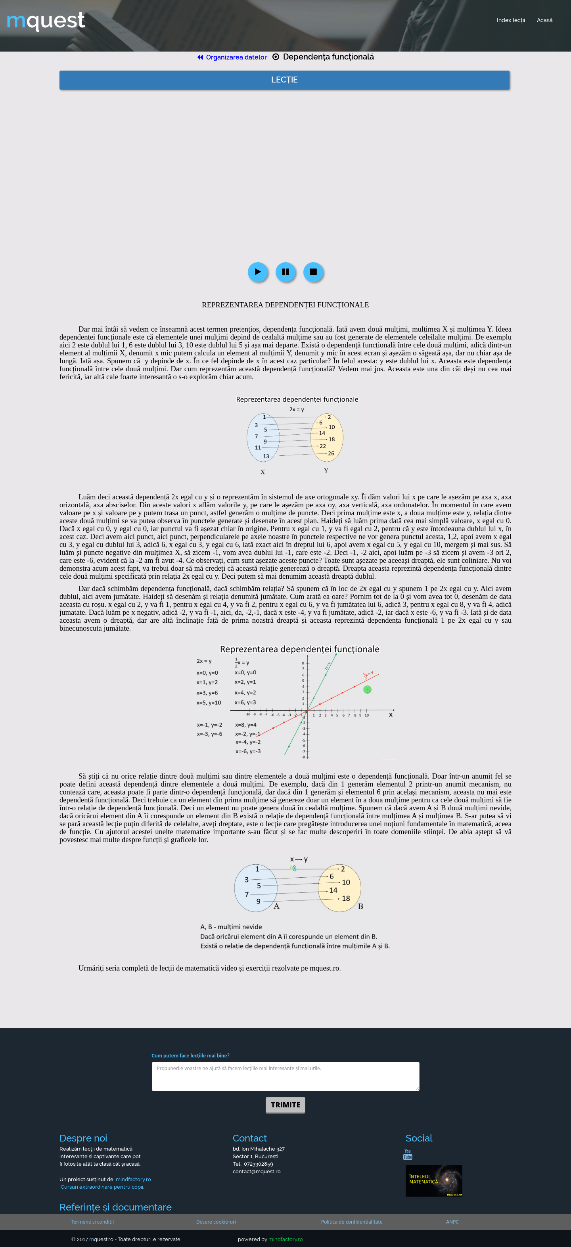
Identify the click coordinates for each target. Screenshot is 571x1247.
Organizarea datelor (232, 57)
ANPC (452, 1221)
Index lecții (511, 20)
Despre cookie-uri (216, 1221)
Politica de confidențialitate (352, 1221)
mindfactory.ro (285, 1239)
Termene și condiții (92, 1221)
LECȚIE (284, 79)
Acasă (545, 20)
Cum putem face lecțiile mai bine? (191, 1055)
